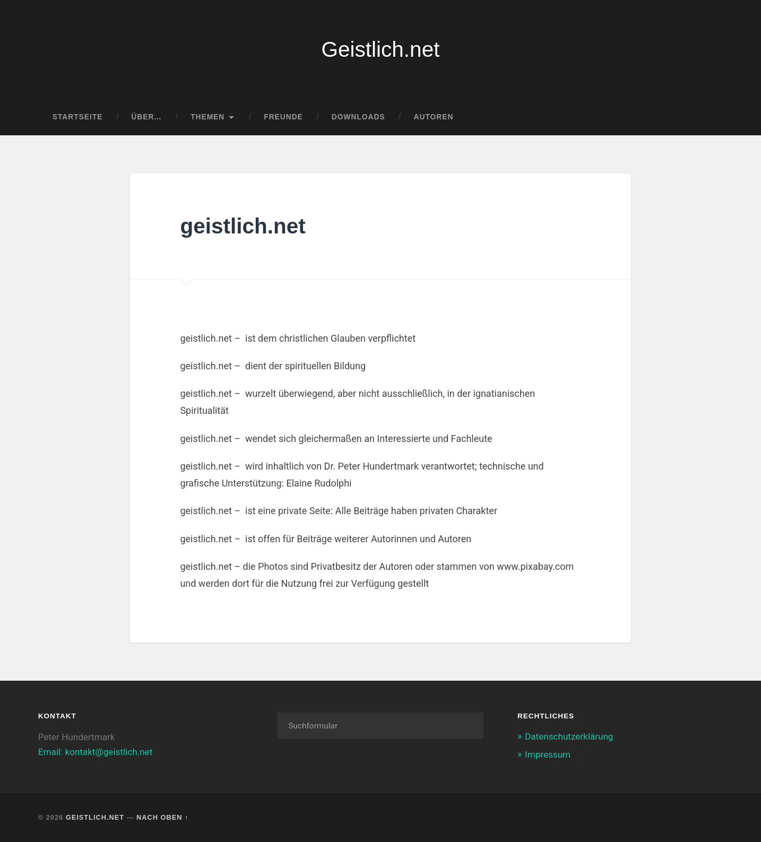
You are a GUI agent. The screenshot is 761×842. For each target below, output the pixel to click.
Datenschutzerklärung (569, 736)
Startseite (78, 117)
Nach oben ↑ (162, 817)
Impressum (547, 754)
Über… (146, 117)
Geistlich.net (381, 49)
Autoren (434, 117)
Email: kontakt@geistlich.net (95, 751)
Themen (207, 117)
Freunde (283, 117)
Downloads (358, 117)
